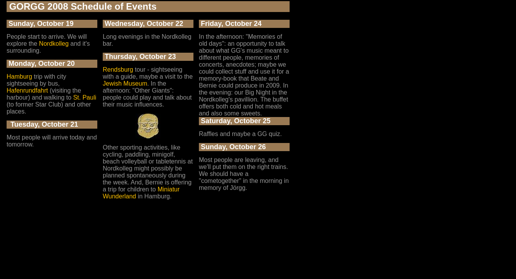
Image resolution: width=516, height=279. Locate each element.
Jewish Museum (125, 83)
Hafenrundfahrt (27, 90)
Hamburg (19, 76)
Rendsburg (118, 69)
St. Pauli (85, 97)
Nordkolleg (54, 43)
